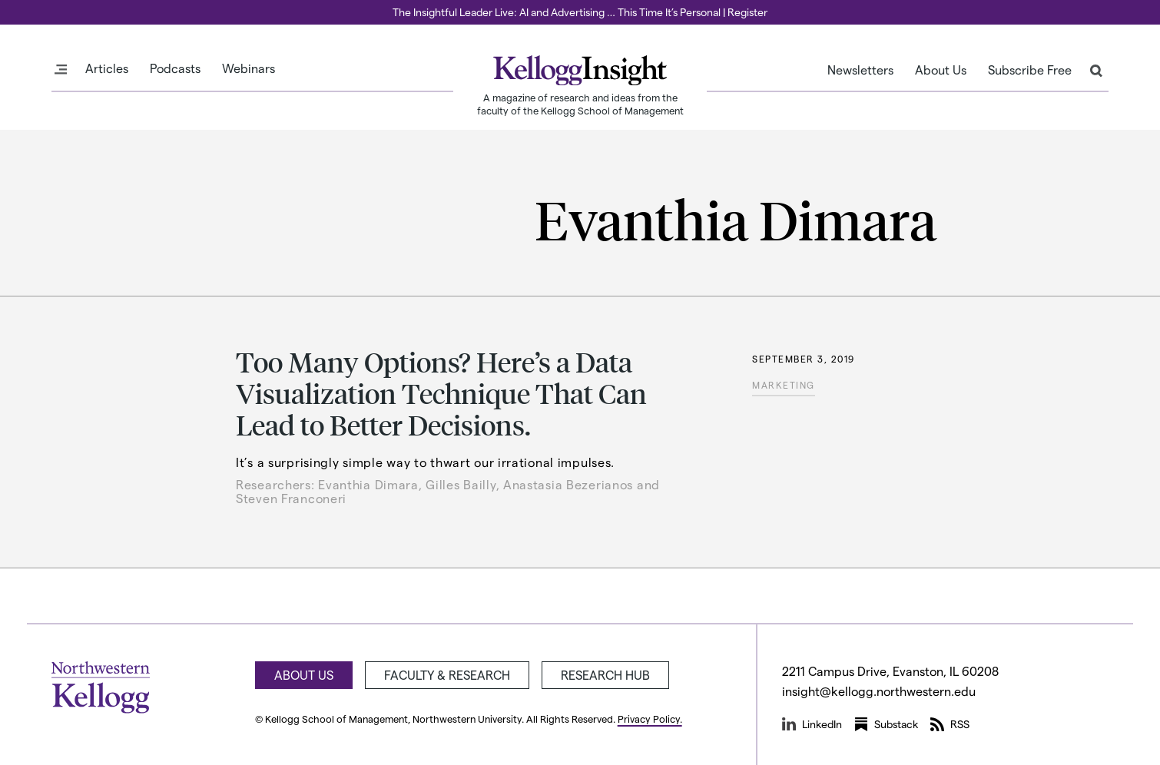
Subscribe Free (1030, 70)
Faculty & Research (447, 674)
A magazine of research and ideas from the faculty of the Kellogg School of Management (580, 103)
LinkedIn (812, 724)
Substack (886, 724)
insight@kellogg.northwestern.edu (879, 691)
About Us (940, 70)
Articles (106, 68)
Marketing (783, 384)
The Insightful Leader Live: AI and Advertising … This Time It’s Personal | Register (580, 11)
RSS (949, 724)
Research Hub (605, 674)
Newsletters (860, 70)
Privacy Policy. (650, 718)
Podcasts (175, 68)
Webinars (248, 68)
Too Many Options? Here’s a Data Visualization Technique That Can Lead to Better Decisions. (441, 393)
